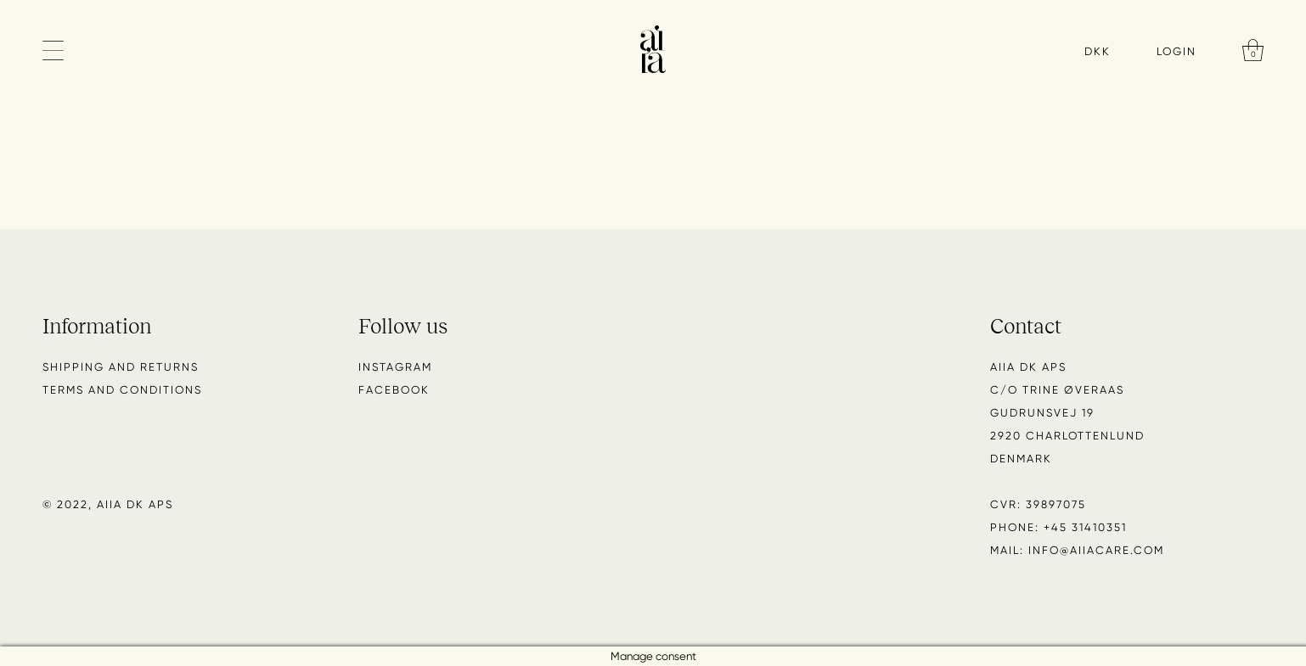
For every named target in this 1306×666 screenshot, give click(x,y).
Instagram (395, 367)
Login (1176, 50)
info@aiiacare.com (1096, 550)
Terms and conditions (122, 389)
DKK (1097, 51)
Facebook (394, 389)
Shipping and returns (120, 367)
